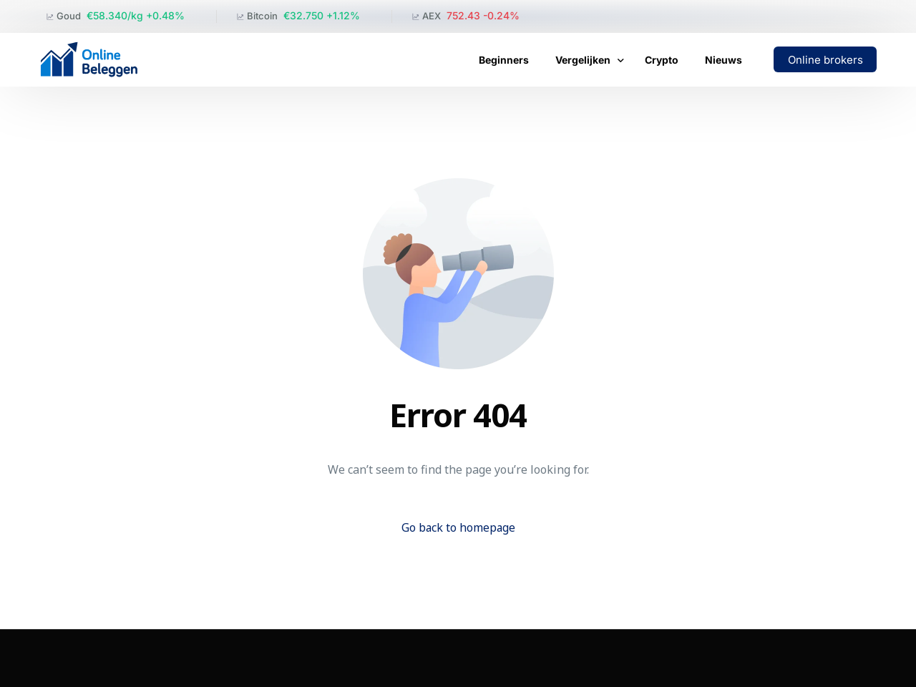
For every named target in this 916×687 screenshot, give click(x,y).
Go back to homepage (458, 527)
